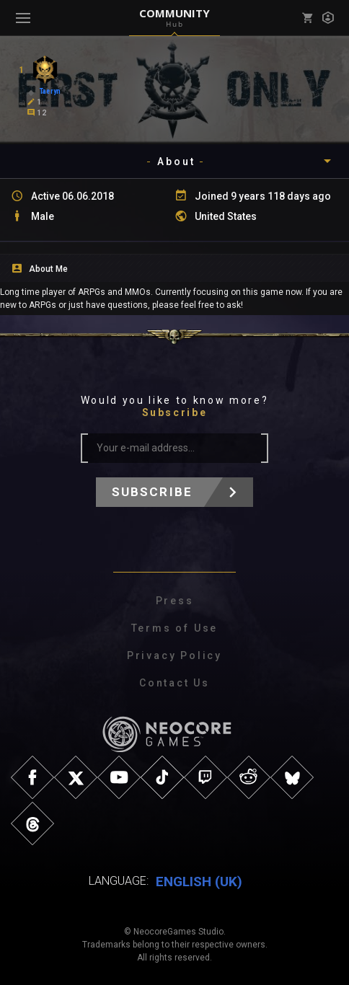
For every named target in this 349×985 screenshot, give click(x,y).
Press (175, 600)
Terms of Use (174, 628)
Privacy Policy (174, 655)
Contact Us (174, 683)
